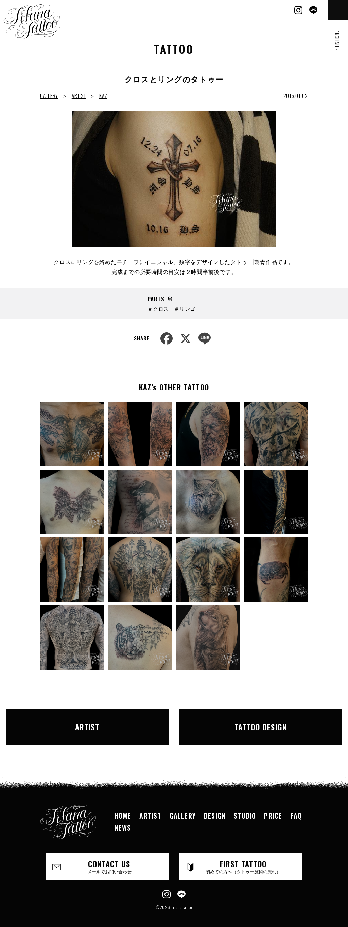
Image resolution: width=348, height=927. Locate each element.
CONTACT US (109, 858)
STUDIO (245, 807)
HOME (123, 807)
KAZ (103, 95)
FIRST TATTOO (243, 858)
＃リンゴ (184, 308)
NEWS (123, 819)
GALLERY (49, 95)
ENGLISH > (337, 41)
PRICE (273, 807)
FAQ (296, 807)
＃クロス (158, 308)
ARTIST (79, 95)
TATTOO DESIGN (245, 722)
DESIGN (215, 807)
